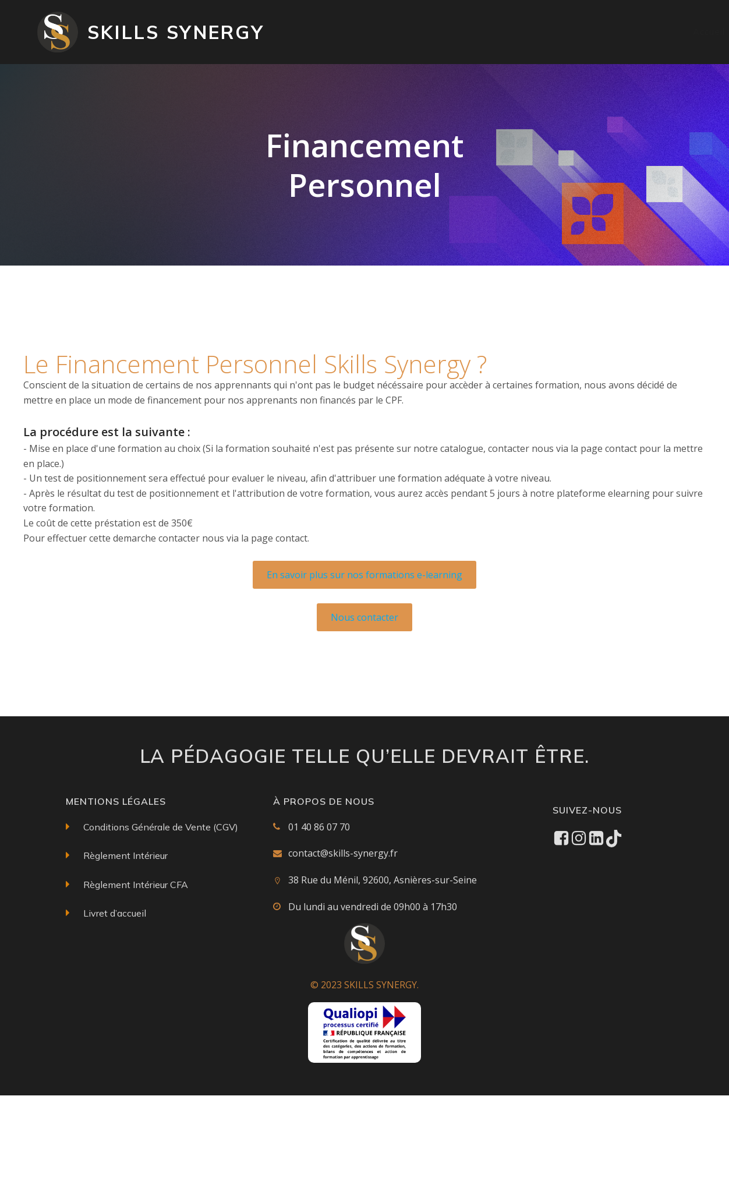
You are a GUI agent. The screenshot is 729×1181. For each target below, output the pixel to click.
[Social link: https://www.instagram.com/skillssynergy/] (579, 901)
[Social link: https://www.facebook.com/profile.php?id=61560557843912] (561, 901)
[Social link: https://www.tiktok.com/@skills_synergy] (613, 901)
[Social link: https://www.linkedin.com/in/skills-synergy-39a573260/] (596, 901)
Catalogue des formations (434, 31)
